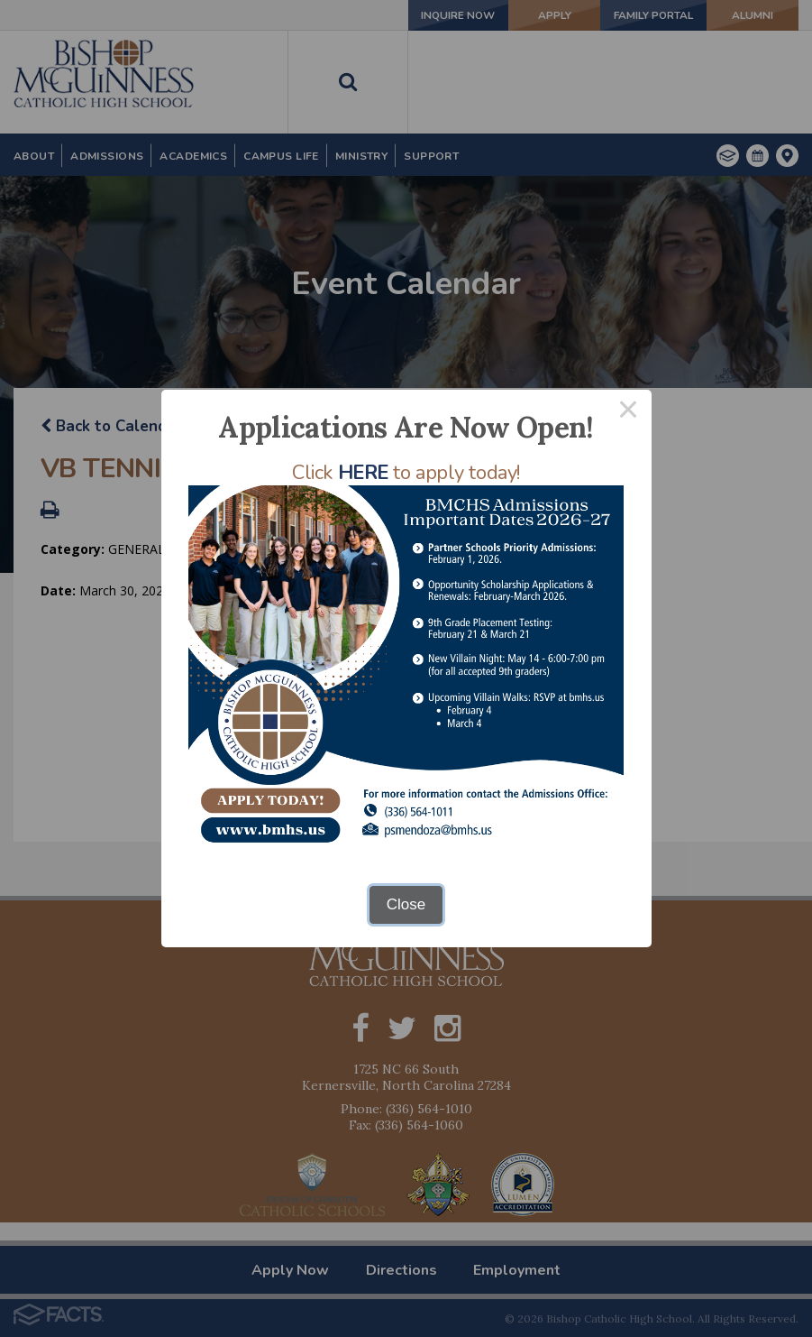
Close (406, 904)
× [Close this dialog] (628, 413)
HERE (363, 472)
